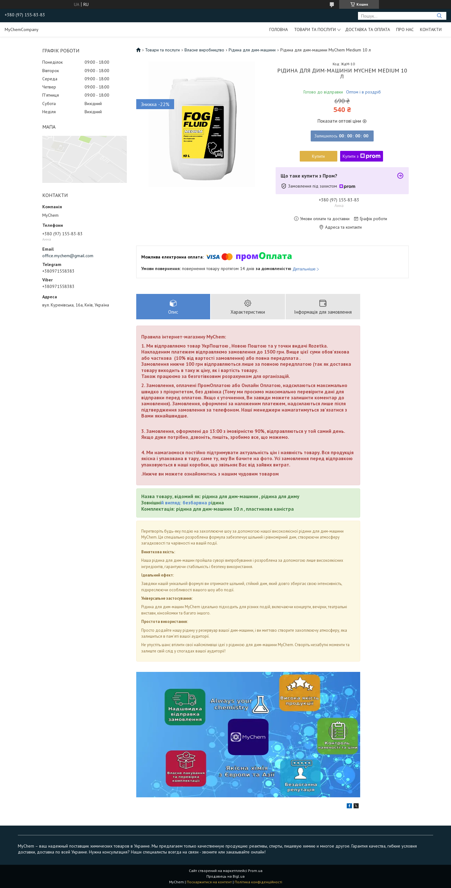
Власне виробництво (204, 50)
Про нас (405, 29)
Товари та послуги (315, 29)
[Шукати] (439, 16)
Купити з (362, 156)
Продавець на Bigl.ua (225, 876)
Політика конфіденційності (258, 882)
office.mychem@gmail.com (67, 255)
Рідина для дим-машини (252, 50)
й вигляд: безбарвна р (186, 502)
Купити (318, 156)
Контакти (431, 29)
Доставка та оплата (367, 29)
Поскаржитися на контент (209, 882)
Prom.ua (255, 870)
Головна (278, 29)
